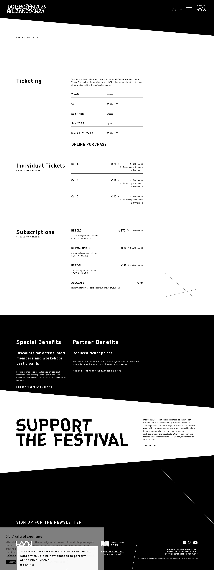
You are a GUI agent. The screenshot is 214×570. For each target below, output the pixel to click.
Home (19, 37)
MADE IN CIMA (193, 558)
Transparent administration (180, 549)
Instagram (189, 542)
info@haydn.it (37, 557)
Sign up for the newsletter (49, 522)
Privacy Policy (174, 552)
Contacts (193, 554)
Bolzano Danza (39, 7)
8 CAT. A (75, 238)
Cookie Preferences (175, 554)
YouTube (195, 542)
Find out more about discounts (34, 387)
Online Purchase (89, 144)
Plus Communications (160, 558)
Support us (149, 445)
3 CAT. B (84, 255)
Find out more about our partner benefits (97, 371)
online (121, 82)
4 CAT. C (94, 238)
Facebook (184, 542)
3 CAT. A (75, 255)
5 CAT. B (84, 238)
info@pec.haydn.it (51, 557)
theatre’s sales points (100, 85)
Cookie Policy (189, 552)
